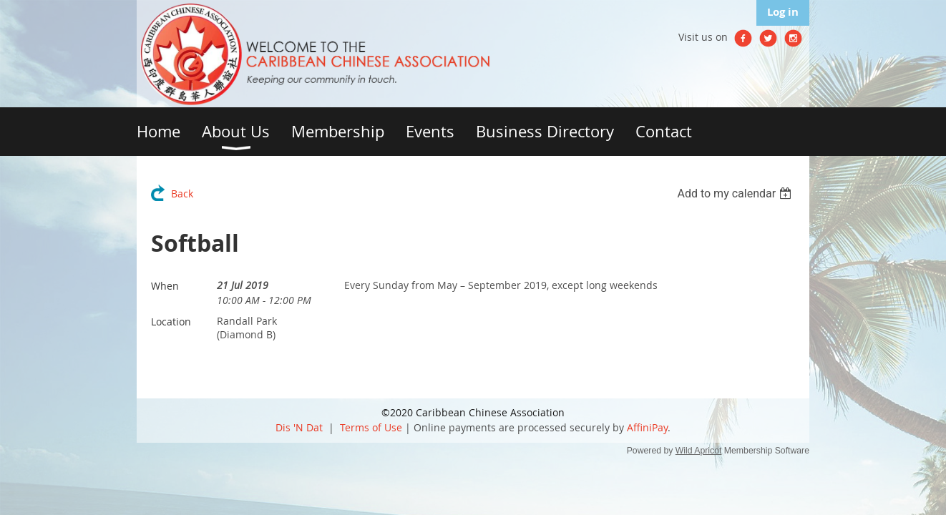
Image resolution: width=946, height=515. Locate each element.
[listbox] (736, 193)
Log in (783, 11)
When (165, 286)
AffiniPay (647, 427)
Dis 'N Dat (299, 427)
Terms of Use (371, 427)
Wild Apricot (699, 451)
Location (171, 321)
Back (182, 193)
